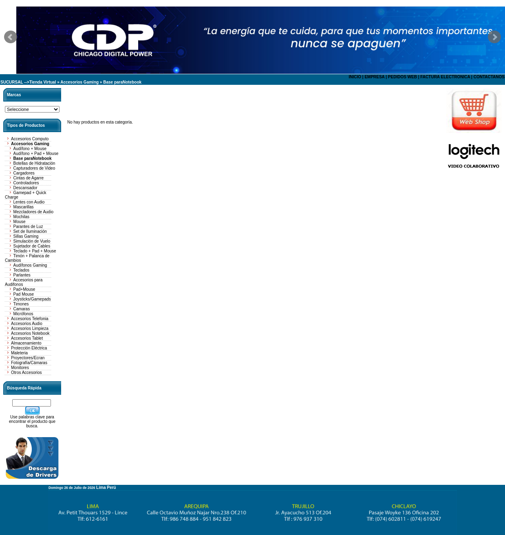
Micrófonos (23, 314)
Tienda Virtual (42, 82)
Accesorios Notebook (30, 333)
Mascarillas (23, 207)
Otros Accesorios (26, 372)
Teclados (21, 270)
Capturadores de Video (34, 168)
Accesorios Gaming (79, 82)
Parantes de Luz (28, 226)
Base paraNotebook (122, 82)
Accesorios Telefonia (30, 318)
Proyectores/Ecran (27, 358)
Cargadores (24, 173)
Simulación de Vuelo (32, 241)
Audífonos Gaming (30, 265)
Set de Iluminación (30, 231)
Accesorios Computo (30, 139)
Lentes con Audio (29, 202)
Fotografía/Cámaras (29, 362)
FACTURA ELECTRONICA (445, 77)
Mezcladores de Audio (33, 212)
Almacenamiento (26, 343)
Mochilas (21, 216)
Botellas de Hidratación (34, 163)
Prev (10, 37)
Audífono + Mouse (29, 148)
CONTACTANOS (489, 77)
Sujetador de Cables (32, 246)
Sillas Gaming (26, 236)
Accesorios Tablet (27, 338)
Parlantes (22, 275)
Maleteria (19, 353)
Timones (21, 304)
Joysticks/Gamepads (32, 299)
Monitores (20, 367)
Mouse (19, 221)
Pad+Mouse (24, 289)
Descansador (25, 188)
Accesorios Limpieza (30, 328)
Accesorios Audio (26, 323)
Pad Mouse (23, 294)
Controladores (26, 183)
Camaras (21, 309)
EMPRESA (374, 77)
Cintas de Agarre (28, 178)
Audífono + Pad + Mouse (36, 153)
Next (494, 37)
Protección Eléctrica (29, 348)
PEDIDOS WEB (402, 77)
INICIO (354, 77)
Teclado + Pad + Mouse (34, 251)
